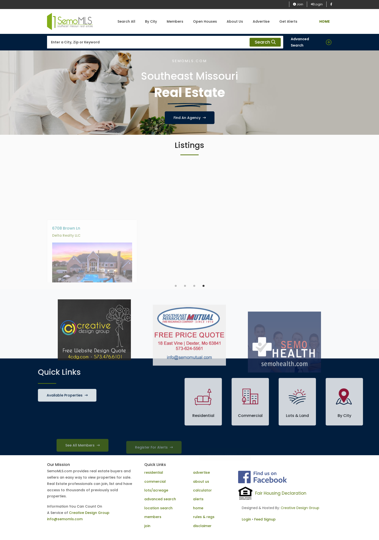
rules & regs (203, 516)
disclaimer (202, 525)
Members (175, 21)
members (152, 516)
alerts (198, 499)
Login (317, 4)
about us (201, 481)
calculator (202, 490)
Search (265, 42)
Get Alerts (288, 21)
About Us (235, 21)
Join (298, 4)
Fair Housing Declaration (280, 493)
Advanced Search (300, 42)
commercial (155, 481)
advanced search (160, 499)
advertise (201, 472)
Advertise (261, 21)
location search (158, 508)
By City (151, 21)
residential (153, 472)
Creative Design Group (89, 512)
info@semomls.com (65, 519)
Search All (126, 21)
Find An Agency (190, 117)
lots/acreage (156, 490)
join (147, 525)
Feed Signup (265, 519)
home (198, 508)
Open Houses (205, 21)
